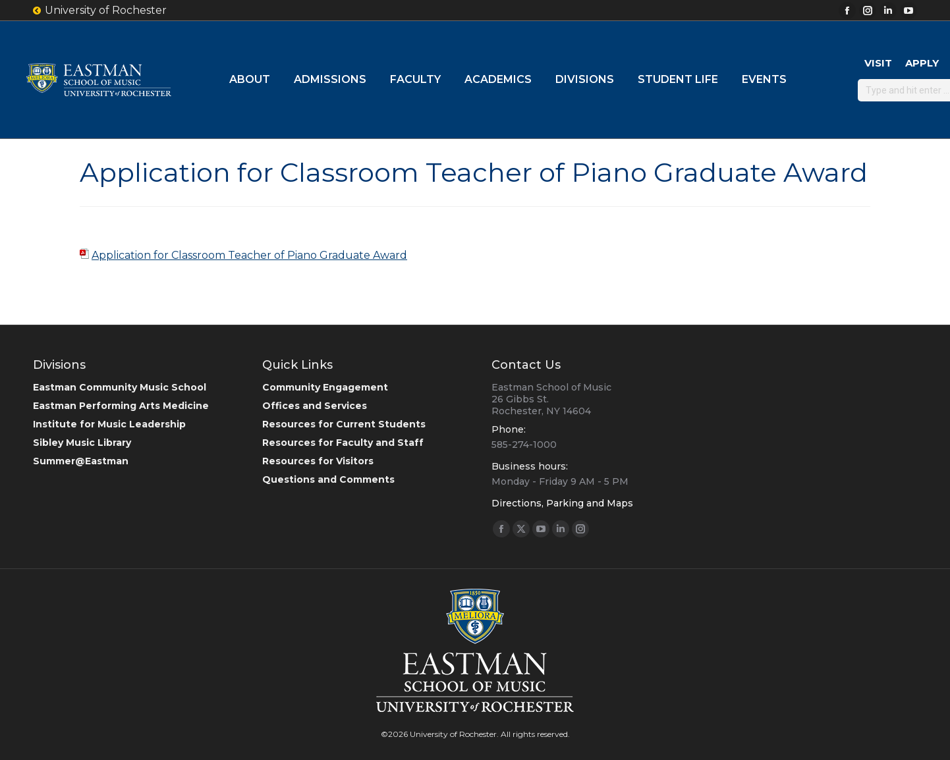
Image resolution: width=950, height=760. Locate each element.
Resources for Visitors (318, 461)
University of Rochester (100, 10)
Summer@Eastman (80, 461)
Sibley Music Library (82, 442)
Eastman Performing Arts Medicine (121, 406)
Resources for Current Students (344, 424)
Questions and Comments (328, 479)
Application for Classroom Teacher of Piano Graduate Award (249, 255)
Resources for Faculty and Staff (343, 442)
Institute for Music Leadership (109, 424)
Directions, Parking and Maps (562, 503)
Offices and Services (314, 406)
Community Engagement (325, 387)
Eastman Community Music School (119, 387)
